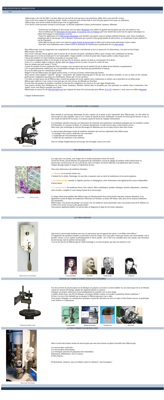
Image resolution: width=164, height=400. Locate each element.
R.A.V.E (108, 89)
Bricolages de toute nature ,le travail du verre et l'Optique (78, 32)
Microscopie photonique (69, 36)
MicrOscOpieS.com (55, 89)
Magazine (142, 89)
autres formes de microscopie (83, 42)
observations (119, 44)
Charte (71, 62)
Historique (86, 30)
